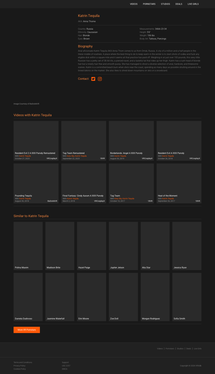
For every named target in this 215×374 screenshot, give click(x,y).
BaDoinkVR (52, 201)
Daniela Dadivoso (23, 318)
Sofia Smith (179, 318)
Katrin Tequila (25, 156)
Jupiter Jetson (117, 267)
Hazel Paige (84, 267)
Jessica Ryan (180, 267)
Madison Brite (53, 267)
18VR (102, 158)
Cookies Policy (20, 369)
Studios (165, 4)
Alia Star (146, 267)
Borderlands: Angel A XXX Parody (126, 153)
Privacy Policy (19, 366)
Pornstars (149, 4)
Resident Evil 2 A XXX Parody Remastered (35, 153)
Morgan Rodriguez (151, 318)
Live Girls (193, 4)
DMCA (64, 369)
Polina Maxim (21, 267)
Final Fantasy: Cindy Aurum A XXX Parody (83, 195)
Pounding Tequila (23, 195)
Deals (179, 4)
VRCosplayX (52, 158)
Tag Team (115, 195)
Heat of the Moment (167, 195)
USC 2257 (66, 366)
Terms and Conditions (23, 362)
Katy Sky (70, 156)
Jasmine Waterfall (55, 318)
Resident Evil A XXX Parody (171, 153)
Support (65, 362)
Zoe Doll (114, 318)
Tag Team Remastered (73, 153)
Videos (134, 4)
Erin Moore (83, 318)
